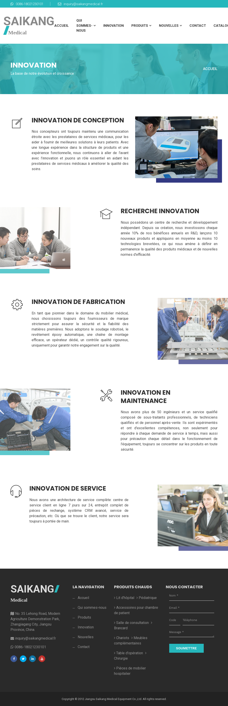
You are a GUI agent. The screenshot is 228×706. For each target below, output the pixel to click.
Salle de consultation (131, 623)
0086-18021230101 (26, 4)
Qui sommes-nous (84, 26)
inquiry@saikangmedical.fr (80, 4)
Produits (139, 26)
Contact (197, 26)
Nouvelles (169, 26)
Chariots (121, 638)
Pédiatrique (146, 598)
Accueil (61, 26)
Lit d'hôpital (124, 598)
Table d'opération (128, 653)
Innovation (113, 26)
